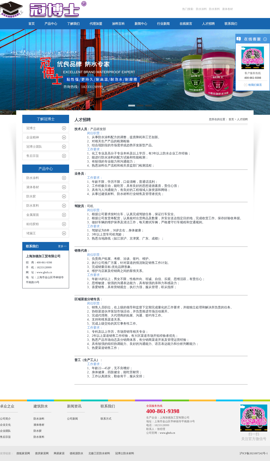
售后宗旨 (32, 156)
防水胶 (31, 196)
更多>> (62, 246)
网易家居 (59, 453)
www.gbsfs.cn (167, 432)
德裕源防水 (76, 453)
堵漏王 (31, 233)
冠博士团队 (34, 146)
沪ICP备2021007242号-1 (254, 453)
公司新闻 (72, 418)
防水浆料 (32, 205)
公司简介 (5, 418)
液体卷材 (32, 187)
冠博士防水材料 (124, 453)
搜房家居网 (42, 453)
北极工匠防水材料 (99, 453)
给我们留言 (255, 84)
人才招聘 (242, 119)
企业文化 (5, 424)
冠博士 (31, 128)
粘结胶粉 (32, 224)
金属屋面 (32, 215)
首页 (231, 119)
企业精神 (32, 137)
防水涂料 (32, 178)
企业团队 (5, 430)
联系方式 (106, 418)
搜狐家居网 (23, 453)
